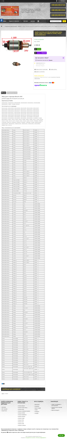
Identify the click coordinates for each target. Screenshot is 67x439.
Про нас (25, 21)
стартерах (13, 106)
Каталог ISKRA (21, 413)
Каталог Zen (21, 421)
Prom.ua (39, 436)
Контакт (33, 21)
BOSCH (19, 26)
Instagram (37, 411)
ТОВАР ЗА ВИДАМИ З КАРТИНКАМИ (56, 405)
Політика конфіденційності (41, 437)
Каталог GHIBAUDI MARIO (24, 411)
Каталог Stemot (21, 416)
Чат (61, 435)
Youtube (36, 413)
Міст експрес (4, 409)
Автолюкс (4, 407)
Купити (39, 49)
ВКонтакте (37, 404)
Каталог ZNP (21, 423)
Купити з (41, 53)
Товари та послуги (14, 21)
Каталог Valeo (21, 418)
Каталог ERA (21, 409)
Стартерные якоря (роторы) (11, 26)
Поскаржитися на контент (30, 437)
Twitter (36, 409)
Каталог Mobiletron (22, 414)
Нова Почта (4, 410)
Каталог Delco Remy (22, 407)
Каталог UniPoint (22, 425)
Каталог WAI (21, 420)
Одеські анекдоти (55, 410)
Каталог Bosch (21, 405)
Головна (3, 21)
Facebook (37, 406)
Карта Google (38, 408)
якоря (7, 98)
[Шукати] (64, 21)
